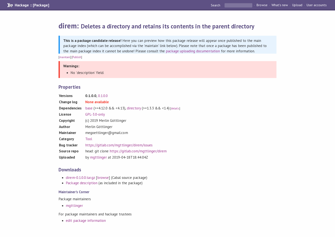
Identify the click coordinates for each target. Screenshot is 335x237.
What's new (280, 5)
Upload (297, 5)
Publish (76, 57)
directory (134, 108)
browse (103, 177)
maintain (64, 57)
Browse (261, 5)
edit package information (86, 220)
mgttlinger (98, 157)
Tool (88, 139)
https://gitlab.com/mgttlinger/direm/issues (119, 145)
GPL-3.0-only (95, 114)
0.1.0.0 (103, 95)
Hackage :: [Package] (32, 5)
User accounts (316, 5)
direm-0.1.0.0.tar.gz (80, 177)
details (175, 108)
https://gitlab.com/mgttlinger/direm (138, 151)
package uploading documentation (193, 51)
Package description (81, 183)
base (89, 108)
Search (216, 5)
